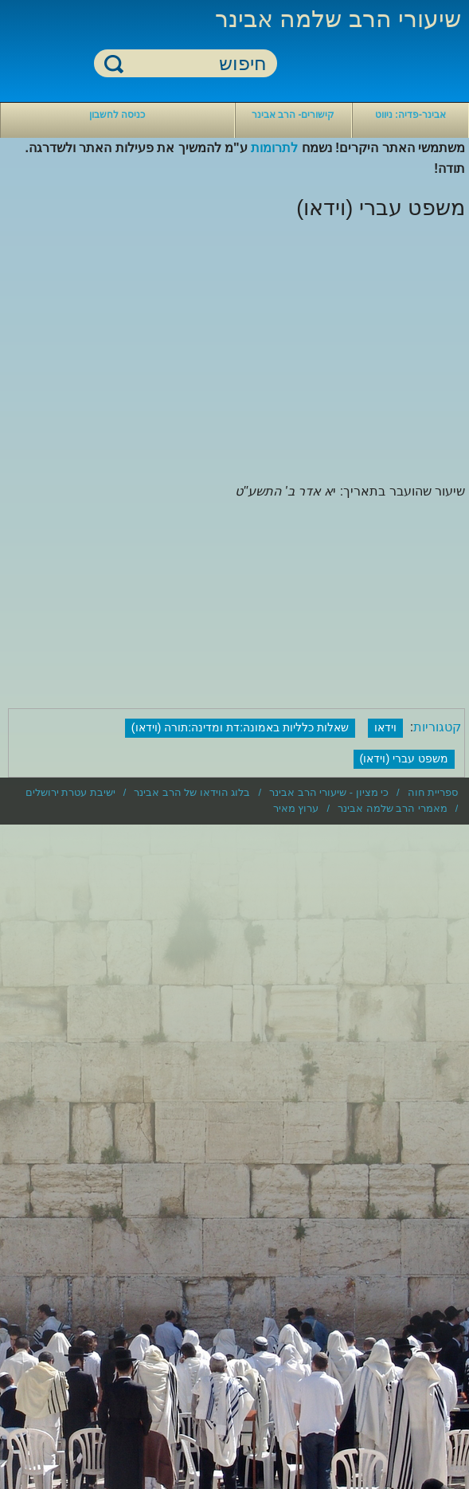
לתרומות (274, 148)
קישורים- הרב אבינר (293, 114)
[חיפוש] (195, 64)
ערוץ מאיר (296, 808)
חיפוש (113, 63)
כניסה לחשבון (117, 114)
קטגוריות (437, 727)
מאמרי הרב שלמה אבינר (393, 808)
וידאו (385, 727)
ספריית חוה (433, 792)
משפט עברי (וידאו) (404, 758)
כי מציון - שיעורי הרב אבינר (329, 792)
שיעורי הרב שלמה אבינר (338, 19)
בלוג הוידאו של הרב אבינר (192, 792)
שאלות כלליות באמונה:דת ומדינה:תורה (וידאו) (240, 727)
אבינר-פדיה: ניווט (410, 114)
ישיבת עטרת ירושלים (70, 792)
